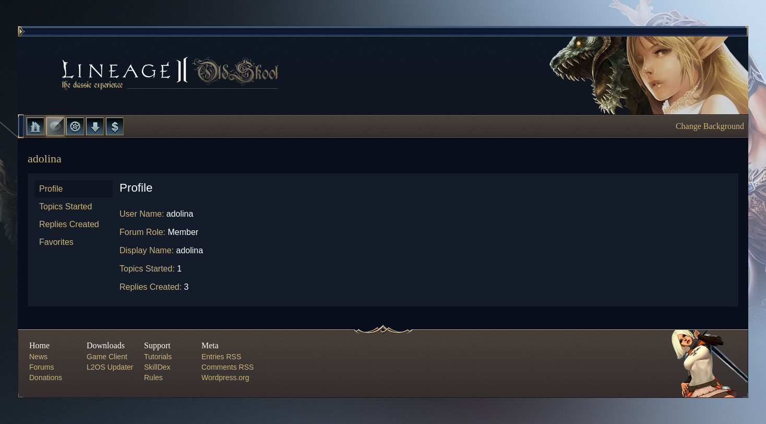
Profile (51, 188)
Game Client (107, 356)
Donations (45, 377)
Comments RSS (227, 367)
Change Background (710, 126)
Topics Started (65, 206)
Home (35, 126)
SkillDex (157, 367)
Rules (153, 377)
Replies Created (69, 224)
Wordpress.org (225, 377)
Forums (55, 126)
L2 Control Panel (75, 126)
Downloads (95, 126)
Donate (115, 126)
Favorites (56, 242)
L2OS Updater (110, 367)
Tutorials (158, 356)
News (38, 356)
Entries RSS (221, 356)
